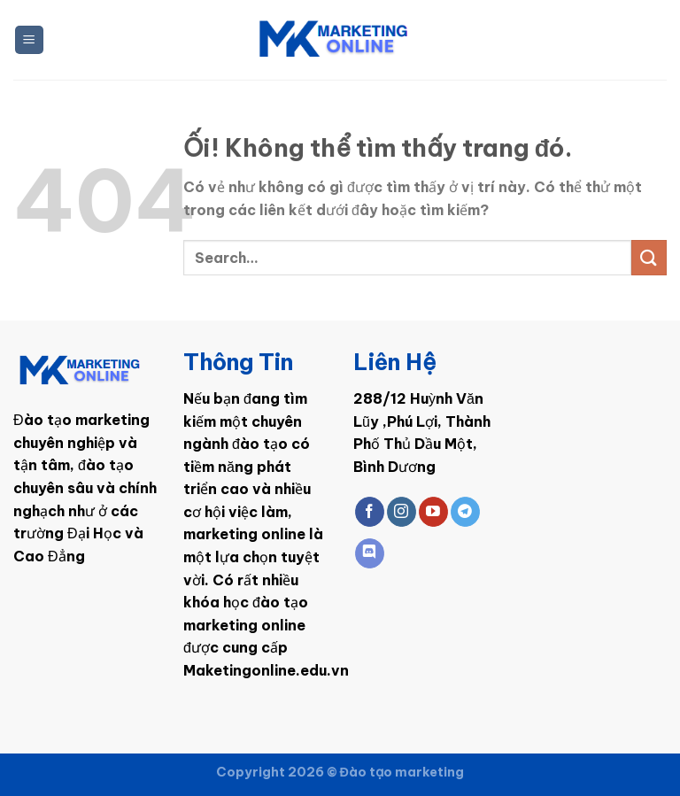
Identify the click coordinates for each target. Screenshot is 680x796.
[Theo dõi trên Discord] (369, 553)
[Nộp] (649, 257)
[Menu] (29, 40)
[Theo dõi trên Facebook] (369, 512)
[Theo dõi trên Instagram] (401, 512)
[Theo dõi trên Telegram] (465, 512)
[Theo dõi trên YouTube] (433, 512)
